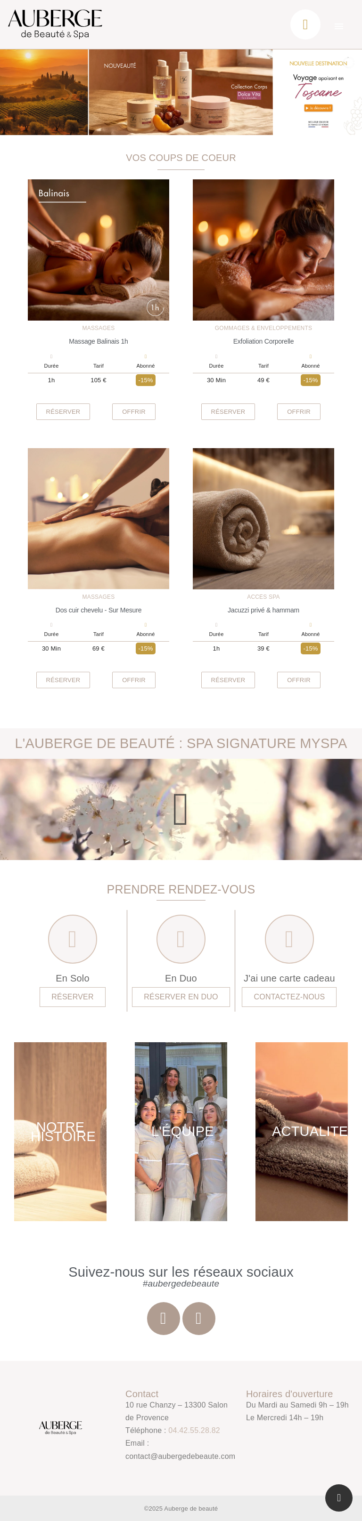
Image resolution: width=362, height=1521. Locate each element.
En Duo (181, 978)
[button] (63, 411)
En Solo (72, 978)
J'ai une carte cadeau (289, 978)
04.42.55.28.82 (194, 1430)
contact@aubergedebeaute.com (180, 1456)
